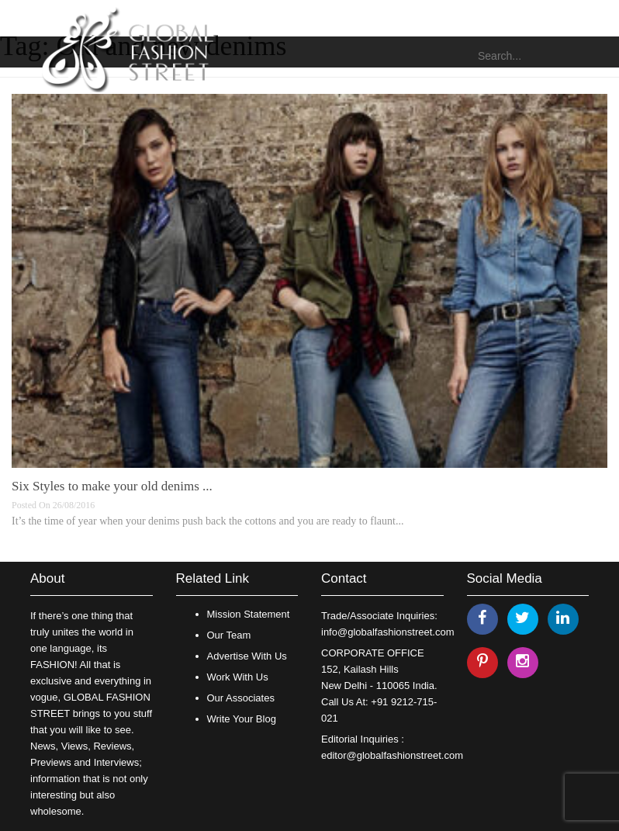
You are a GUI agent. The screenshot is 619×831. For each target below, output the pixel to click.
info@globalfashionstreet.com (387, 632)
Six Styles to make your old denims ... (112, 486)
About (47, 578)
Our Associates (241, 698)
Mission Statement (248, 614)
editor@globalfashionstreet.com (392, 755)
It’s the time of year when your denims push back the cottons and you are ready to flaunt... (207, 521)
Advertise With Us (247, 656)
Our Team (229, 635)
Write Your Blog (241, 719)
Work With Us (237, 677)
